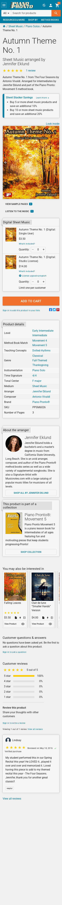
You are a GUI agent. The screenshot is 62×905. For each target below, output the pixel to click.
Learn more (42, 98)
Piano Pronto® (41, 402)
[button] (4, 5)
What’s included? (27, 244)
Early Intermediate (42, 330)
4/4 (34, 375)
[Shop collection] (13, 523)
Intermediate (39, 335)
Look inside (52, 123)
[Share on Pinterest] (57, 310)
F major (36, 380)
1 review (31, 70)
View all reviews (35, 729)
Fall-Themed (39, 360)
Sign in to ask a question (14, 652)
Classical (37, 355)
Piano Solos (33, 26)
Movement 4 (39, 340)
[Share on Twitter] (54, 310)
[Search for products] (31, 13)
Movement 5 (39, 345)
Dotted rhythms (41, 350)
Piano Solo (38, 370)
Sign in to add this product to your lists (21, 310)
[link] (21, 5)
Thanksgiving (40, 365)
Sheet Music (15, 26)
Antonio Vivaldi (41, 396)
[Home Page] (4, 26)
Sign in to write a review (14, 723)
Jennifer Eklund (41, 391)
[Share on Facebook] (50, 310)
